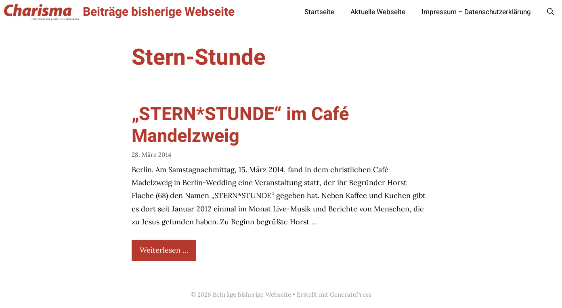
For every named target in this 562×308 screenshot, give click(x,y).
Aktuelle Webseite (377, 12)
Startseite (319, 12)
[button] (550, 12)
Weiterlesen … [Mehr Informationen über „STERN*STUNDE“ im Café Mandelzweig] (164, 250)
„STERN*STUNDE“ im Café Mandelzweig (240, 125)
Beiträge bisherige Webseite (159, 12)
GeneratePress (350, 294)
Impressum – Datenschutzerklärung (476, 12)
